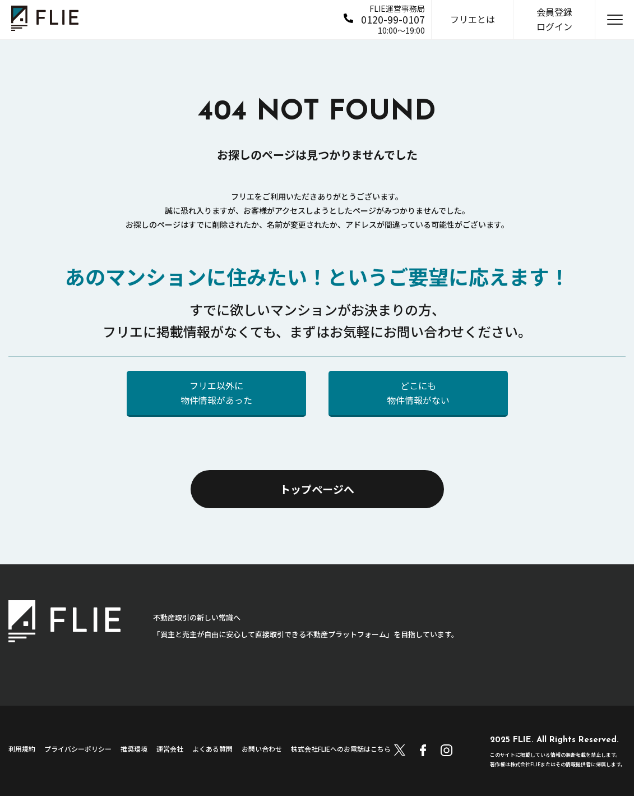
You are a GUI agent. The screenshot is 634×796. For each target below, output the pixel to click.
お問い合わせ (262, 748)
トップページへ (317, 488)
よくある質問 (212, 748)
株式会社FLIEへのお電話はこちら (341, 748)
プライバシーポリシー (78, 748)
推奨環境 (134, 748)
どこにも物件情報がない (418, 393)
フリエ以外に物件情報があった (216, 393)
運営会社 (169, 748)
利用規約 (21, 748)
